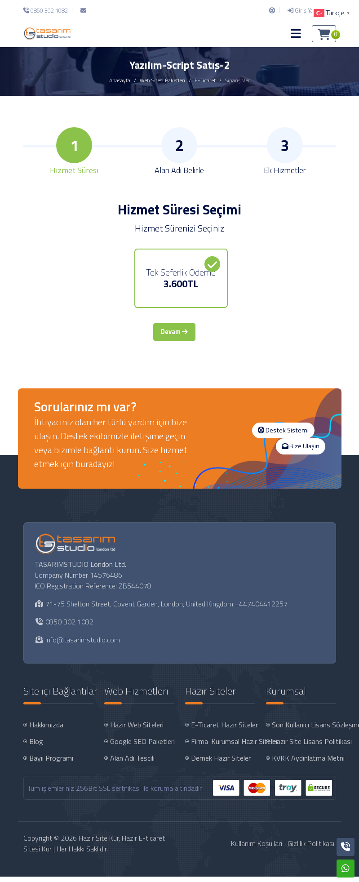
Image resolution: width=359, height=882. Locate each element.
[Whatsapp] (346, 869)
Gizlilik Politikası (311, 849)
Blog (36, 747)
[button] (296, 33)
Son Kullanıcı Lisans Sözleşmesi (305, 730)
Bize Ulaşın (300, 452)
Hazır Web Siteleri (137, 730)
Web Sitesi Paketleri (162, 80)
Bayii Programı (51, 763)
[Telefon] (47, 10)
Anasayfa (119, 80)
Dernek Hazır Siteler (221, 763)
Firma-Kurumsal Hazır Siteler (224, 747)
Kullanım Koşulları (256, 849)
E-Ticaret (205, 80)
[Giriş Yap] (302, 10)
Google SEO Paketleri (142, 747)
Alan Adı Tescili (132, 763)
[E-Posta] (83, 10)
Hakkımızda (46, 730)
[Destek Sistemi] (272, 10)
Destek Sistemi (283, 436)
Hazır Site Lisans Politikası (305, 747)
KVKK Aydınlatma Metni (305, 763)
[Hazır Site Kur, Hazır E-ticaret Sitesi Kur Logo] (47, 33)
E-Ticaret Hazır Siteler (224, 730)
